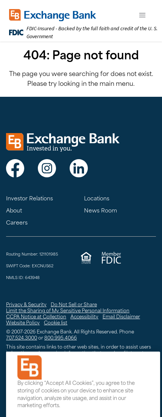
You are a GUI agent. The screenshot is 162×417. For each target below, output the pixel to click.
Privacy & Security (26, 305)
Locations (96, 199)
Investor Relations (29, 199)
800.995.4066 (60, 338)
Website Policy (23, 323)
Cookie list (55, 323)
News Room (100, 211)
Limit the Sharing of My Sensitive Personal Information (67, 311)
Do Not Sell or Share (74, 305)
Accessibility (84, 317)
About (14, 211)
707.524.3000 (21, 338)
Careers (17, 223)
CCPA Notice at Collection (36, 317)
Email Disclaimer (121, 317)
